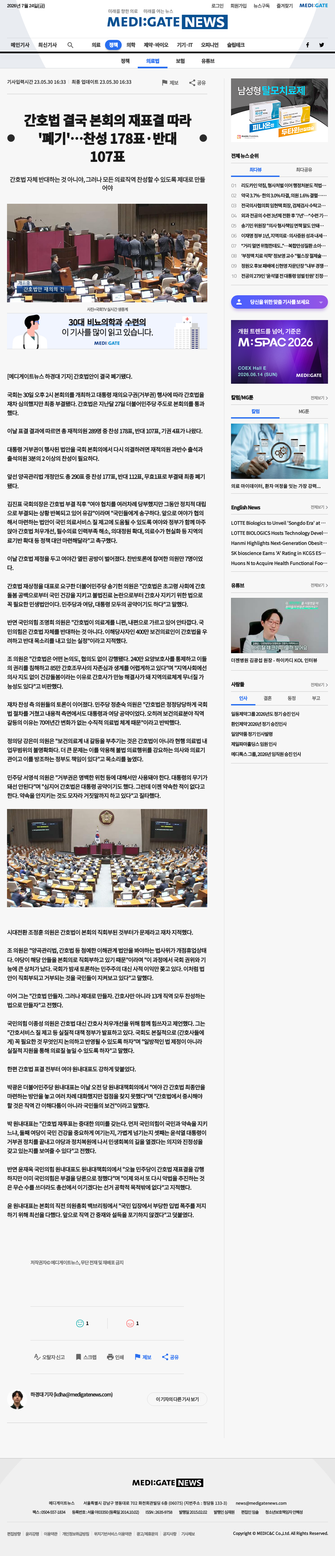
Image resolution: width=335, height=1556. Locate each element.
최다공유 (304, 169)
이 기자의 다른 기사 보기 (177, 1399)
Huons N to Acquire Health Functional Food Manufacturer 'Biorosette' (279, 563)
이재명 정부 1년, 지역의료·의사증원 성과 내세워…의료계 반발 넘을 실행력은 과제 (284, 235)
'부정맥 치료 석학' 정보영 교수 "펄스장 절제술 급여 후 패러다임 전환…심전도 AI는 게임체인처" (284, 255)
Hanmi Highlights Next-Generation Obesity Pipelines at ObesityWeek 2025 (279, 543)
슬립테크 (235, 44)
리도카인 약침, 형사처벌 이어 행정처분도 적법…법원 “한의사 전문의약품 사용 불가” (284, 185)
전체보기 (317, 397)
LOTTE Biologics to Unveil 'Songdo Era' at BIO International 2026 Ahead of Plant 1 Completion (279, 522)
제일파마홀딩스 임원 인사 (253, 744)
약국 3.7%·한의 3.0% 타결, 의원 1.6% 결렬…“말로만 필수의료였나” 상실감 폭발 (284, 195)
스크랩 (89, 1357)
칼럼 (255, 411)
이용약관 (50, 1534)
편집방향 (13, 1534)
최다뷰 (255, 169)
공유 (201, 82)
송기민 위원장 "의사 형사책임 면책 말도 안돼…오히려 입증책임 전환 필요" (284, 225)
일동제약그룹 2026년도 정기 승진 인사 (265, 713)
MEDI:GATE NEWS (167, 19)
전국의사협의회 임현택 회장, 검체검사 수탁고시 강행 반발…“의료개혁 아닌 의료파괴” (284, 205)
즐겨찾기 (284, 5)
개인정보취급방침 (75, 1534)
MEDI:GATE (314, 5)
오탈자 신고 (53, 1357)
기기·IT (184, 44)
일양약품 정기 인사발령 (251, 734)
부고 (316, 698)
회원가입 (238, 5)
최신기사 (47, 44)
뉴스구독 (261, 5)
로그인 (217, 5)
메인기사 (20, 44)
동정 (292, 698)
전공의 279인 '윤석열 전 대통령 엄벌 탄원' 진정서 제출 (284, 275)
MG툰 (304, 411)
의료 (96, 44)
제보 (174, 82)
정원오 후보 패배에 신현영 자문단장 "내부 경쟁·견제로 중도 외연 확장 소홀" (284, 265)
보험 (180, 60)
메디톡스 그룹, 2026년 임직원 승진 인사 (266, 754)
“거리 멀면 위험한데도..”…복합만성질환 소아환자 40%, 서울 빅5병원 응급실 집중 (284, 245)
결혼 (267, 698)
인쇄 (119, 1357)
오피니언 (209, 44)
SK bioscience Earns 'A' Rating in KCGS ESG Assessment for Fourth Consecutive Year (279, 553)
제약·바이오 (156, 44)
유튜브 (207, 60)
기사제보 (188, 1534)
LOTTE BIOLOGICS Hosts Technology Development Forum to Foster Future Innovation (279, 533)
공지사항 (169, 1534)
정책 (113, 44)
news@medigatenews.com (261, 1503)
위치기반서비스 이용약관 (112, 1534)
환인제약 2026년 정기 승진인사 (259, 724)
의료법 (152, 60)
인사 (243, 698)
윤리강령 (32, 1534)
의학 (130, 44)
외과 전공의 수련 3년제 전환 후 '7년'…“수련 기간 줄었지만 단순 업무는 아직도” (284, 215)
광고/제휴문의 (147, 1534)
